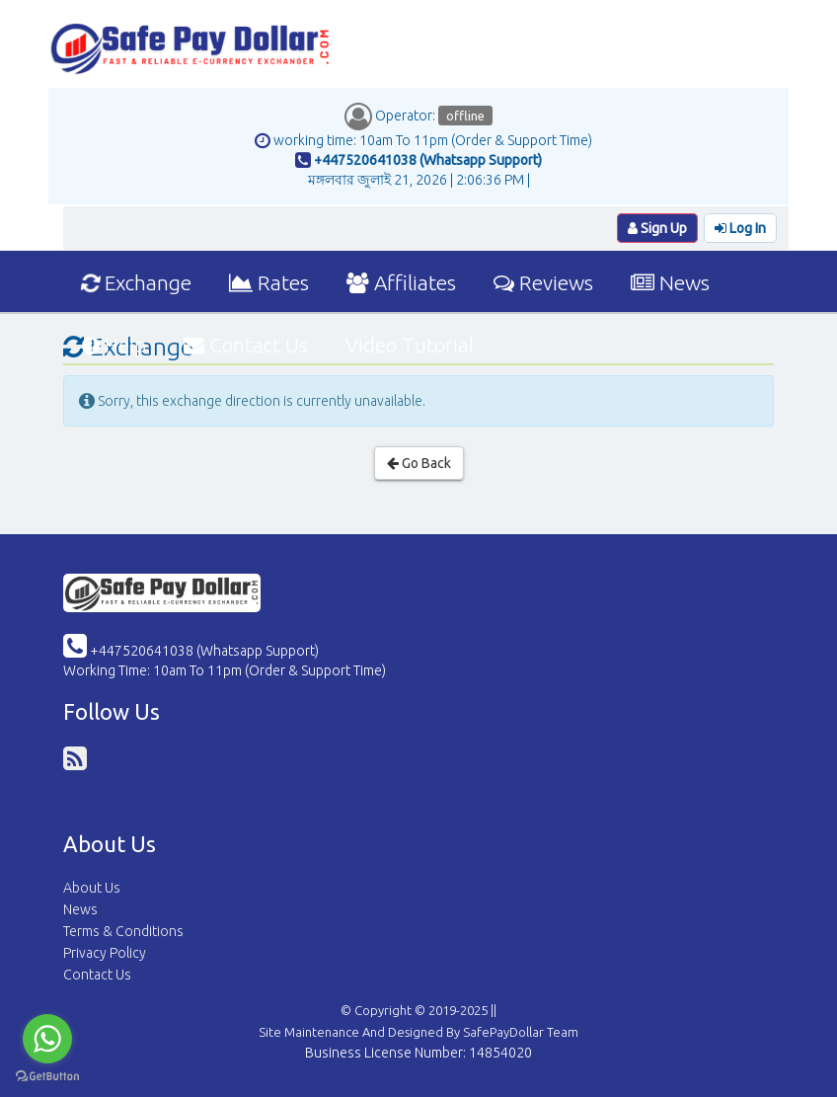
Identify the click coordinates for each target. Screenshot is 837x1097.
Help (114, 344)
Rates (269, 282)
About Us (91, 888)
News (670, 282)
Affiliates (401, 282)
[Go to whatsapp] (47, 1038)
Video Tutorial (409, 344)
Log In (740, 228)
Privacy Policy (104, 953)
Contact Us (246, 344)
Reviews (543, 282)
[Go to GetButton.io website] (47, 1076)
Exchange (135, 282)
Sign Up (657, 228)
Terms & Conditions (123, 931)
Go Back (419, 463)
